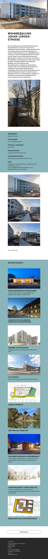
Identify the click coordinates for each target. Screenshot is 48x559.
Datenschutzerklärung (13, 554)
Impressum (10, 553)
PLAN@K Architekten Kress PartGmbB (6, 2)
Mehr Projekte (24, 532)
